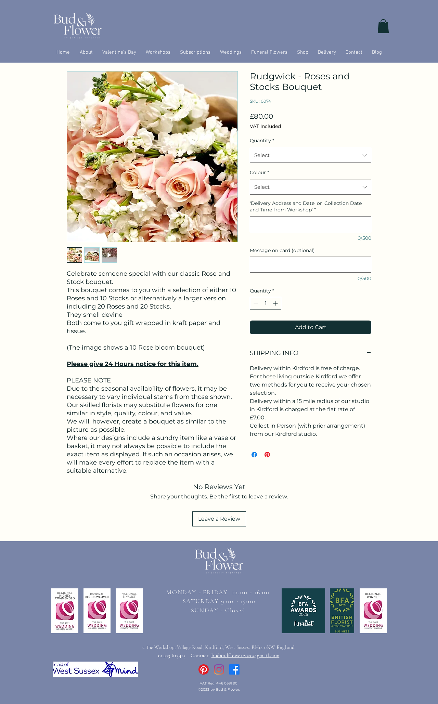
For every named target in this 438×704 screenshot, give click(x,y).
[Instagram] (219, 669)
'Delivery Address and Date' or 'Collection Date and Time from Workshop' (306, 206)
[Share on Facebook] (254, 455)
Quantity (262, 141)
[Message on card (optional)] (310, 265)
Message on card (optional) (282, 250)
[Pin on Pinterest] (267, 455)
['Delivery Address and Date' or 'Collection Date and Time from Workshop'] (310, 224)
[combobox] (310, 155)
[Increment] (276, 303)
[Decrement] (255, 303)
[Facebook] (234, 669)
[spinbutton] (265, 303)
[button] (383, 26)
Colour (259, 172)
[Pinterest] (203, 669)
